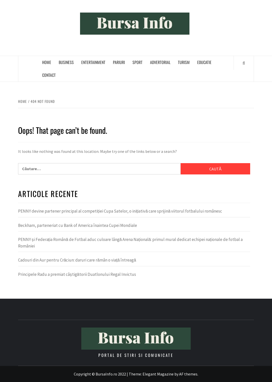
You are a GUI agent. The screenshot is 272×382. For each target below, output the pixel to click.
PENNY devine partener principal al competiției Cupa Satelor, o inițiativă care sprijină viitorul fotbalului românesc (120, 211)
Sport (137, 62)
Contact (49, 75)
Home (46, 62)
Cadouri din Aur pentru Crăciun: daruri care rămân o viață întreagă (77, 260)
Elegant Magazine (158, 373)
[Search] (244, 63)
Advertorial (160, 62)
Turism (184, 62)
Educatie (204, 62)
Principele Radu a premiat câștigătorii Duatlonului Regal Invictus (77, 274)
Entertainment (93, 62)
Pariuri (119, 62)
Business (66, 62)
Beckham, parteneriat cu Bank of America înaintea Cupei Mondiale (77, 225)
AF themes (188, 373)
